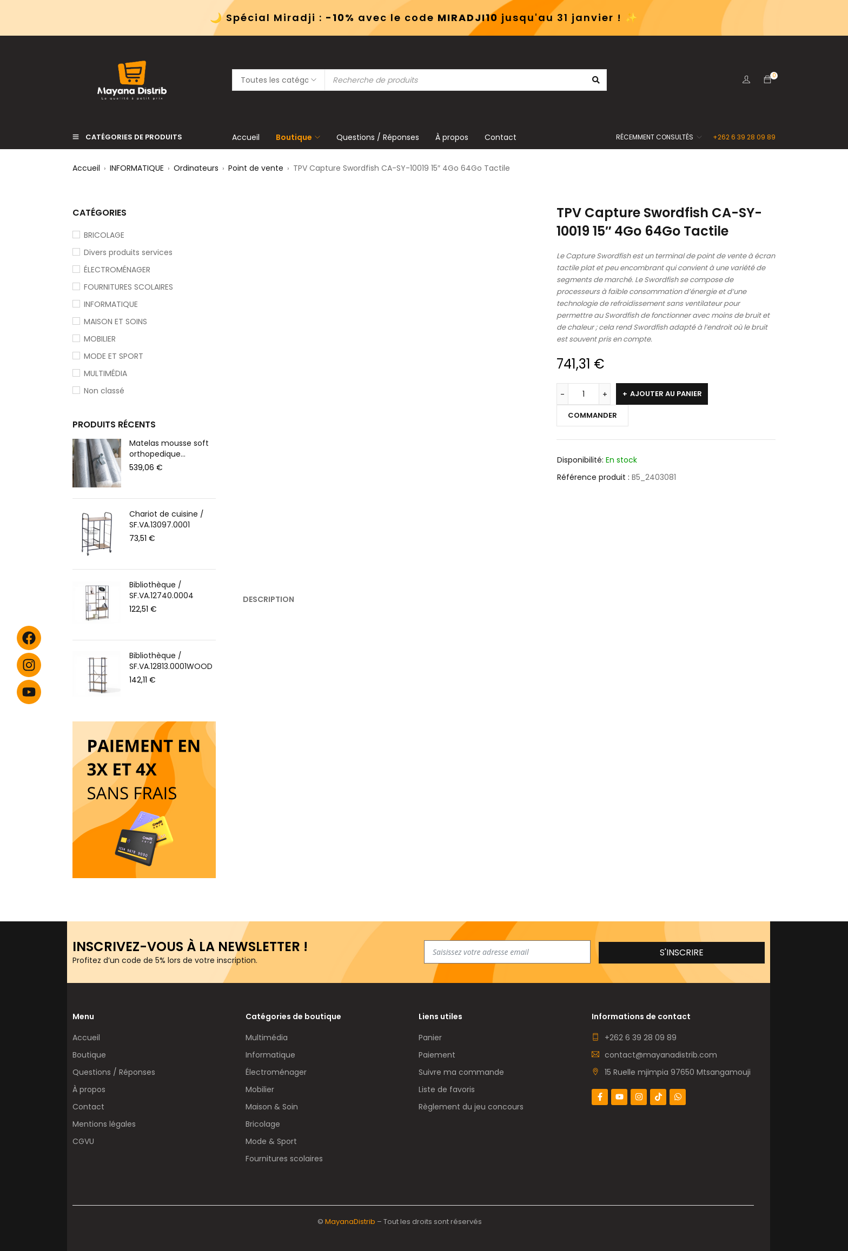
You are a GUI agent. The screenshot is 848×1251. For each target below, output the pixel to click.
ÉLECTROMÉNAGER (117, 269)
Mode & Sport (271, 1141)
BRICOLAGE (104, 235)
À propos (88, 1089)
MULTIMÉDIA (105, 373)
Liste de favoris (447, 1089)
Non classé (104, 390)
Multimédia (267, 1037)
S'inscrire (682, 952)
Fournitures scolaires (284, 1158)
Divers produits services (128, 252)
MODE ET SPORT (113, 356)
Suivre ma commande (461, 1072)
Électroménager (276, 1072)
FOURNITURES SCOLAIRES (128, 287)
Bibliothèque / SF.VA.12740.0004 (161, 590)
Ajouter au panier (666, 394)
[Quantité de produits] (583, 394)
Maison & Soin (272, 1106)
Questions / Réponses (113, 1072)
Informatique (270, 1054)
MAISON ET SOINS (115, 321)
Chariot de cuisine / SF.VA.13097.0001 (166, 519)
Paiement (437, 1054)
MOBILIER (100, 338)
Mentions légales (104, 1124)
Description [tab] (268, 599)
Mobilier (260, 1089)
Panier (430, 1037)
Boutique (89, 1054)
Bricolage (263, 1124)
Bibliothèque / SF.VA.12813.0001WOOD (171, 661)
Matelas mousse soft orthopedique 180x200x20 (169, 448)
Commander (592, 415)
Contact (88, 1106)
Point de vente (255, 168)
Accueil (86, 168)
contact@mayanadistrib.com (661, 1054)
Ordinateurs (196, 168)
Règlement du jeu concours (471, 1106)
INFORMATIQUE (137, 168)
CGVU (83, 1141)
